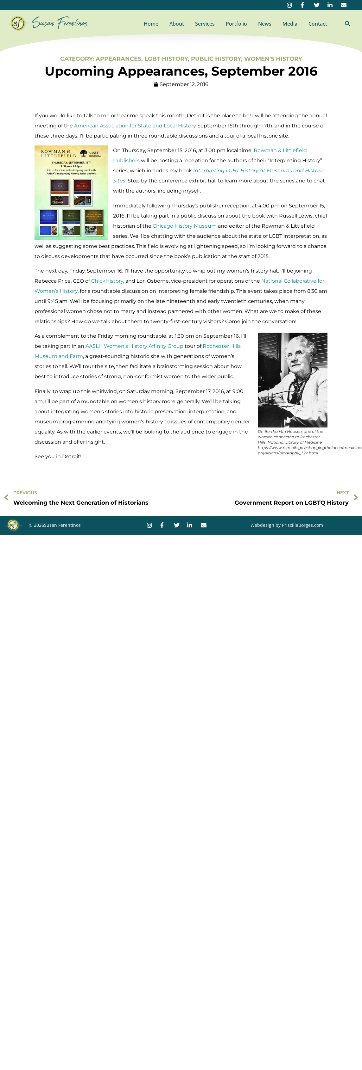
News (264, 23)
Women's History (273, 58)
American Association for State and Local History (135, 126)
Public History (216, 58)
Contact (317, 23)
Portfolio (236, 23)
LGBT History (166, 58)
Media (290, 23)
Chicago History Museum (185, 226)
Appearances (118, 58)
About (176, 23)
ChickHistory (107, 281)
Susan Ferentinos (60, 23)
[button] (347, 23)
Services (205, 23)
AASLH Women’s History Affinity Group (134, 346)
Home (151, 23)
